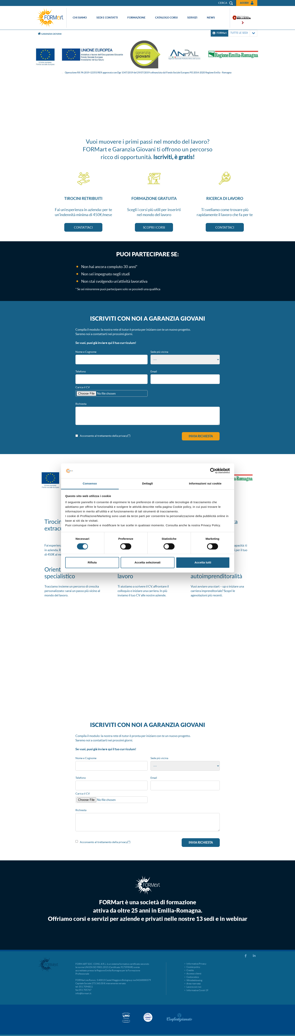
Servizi (192, 17)
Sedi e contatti (107, 17)
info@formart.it (83, 993)
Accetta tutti (203, 562)
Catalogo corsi (166, 17)
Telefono (80, 371)
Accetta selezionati (147, 562)
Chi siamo (80, 17)
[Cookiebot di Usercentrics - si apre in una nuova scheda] (213, 471)
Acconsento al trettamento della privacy (103, 435)
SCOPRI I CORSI (154, 227)
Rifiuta (92, 562)
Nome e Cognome (85, 351)
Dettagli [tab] (147, 483)
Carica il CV (82, 387)
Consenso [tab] (90, 483)
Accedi (244, 3)
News (211, 17)
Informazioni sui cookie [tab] (205, 483)
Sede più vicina (159, 351)
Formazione (136, 17)
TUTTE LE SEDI (242, 33)
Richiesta (80, 403)
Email (153, 371)
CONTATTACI (83, 227)
